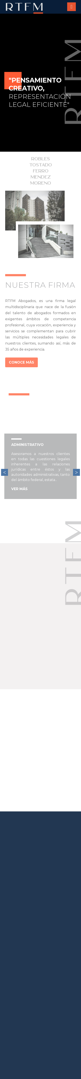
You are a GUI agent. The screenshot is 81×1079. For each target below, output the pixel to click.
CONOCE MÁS (21, 362)
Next (76, 472)
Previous (4, 472)
